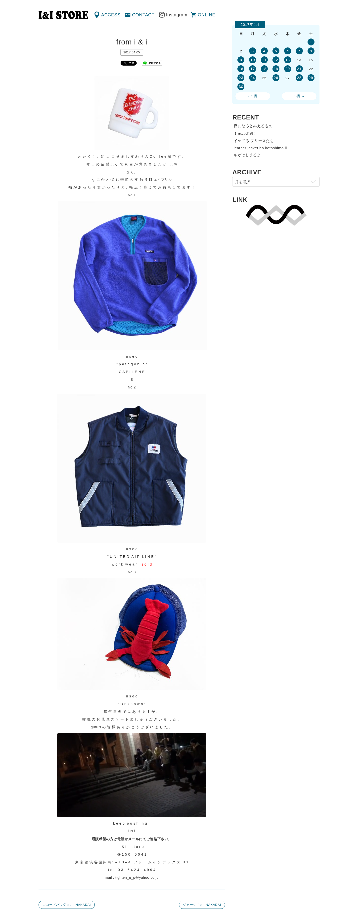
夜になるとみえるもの (253, 126)
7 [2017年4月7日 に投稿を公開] (299, 51)
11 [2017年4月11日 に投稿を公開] (264, 60)
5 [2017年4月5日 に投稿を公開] (276, 51)
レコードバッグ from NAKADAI (67, 905)
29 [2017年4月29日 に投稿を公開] (311, 78)
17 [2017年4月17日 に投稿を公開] (252, 69)
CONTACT (143, 14)
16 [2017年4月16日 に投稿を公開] (241, 69)
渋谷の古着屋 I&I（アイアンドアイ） (63, 15)
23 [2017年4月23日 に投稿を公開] (241, 78)
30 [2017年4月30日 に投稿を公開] (241, 86)
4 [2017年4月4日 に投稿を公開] (264, 51)
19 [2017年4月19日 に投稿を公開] (276, 69)
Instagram (176, 14)
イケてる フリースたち (254, 141)
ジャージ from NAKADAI (202, 905)
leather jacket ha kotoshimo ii (260, 148)
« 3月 (253, 96)
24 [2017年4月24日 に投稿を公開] (252, 78)
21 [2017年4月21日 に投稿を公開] (299, 69)
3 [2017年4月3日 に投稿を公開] (253, 51)
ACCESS (111, 14)
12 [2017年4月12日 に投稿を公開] (276, 60)
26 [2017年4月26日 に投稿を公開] (276, 78)
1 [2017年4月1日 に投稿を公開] (311, 42)
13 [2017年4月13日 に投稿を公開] (287, 60)
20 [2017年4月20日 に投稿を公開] (287, 69)
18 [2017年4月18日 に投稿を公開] (264, 69)
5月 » (299, 96)
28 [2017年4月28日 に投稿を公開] (299, 78)
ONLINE (207, 14)
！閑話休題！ (245, 133)
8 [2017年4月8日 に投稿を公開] (311, 51)
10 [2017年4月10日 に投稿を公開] (252, 60)
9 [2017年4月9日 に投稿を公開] (241, 60)
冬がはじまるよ (247, 155)
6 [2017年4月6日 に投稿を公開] (287, 51)
